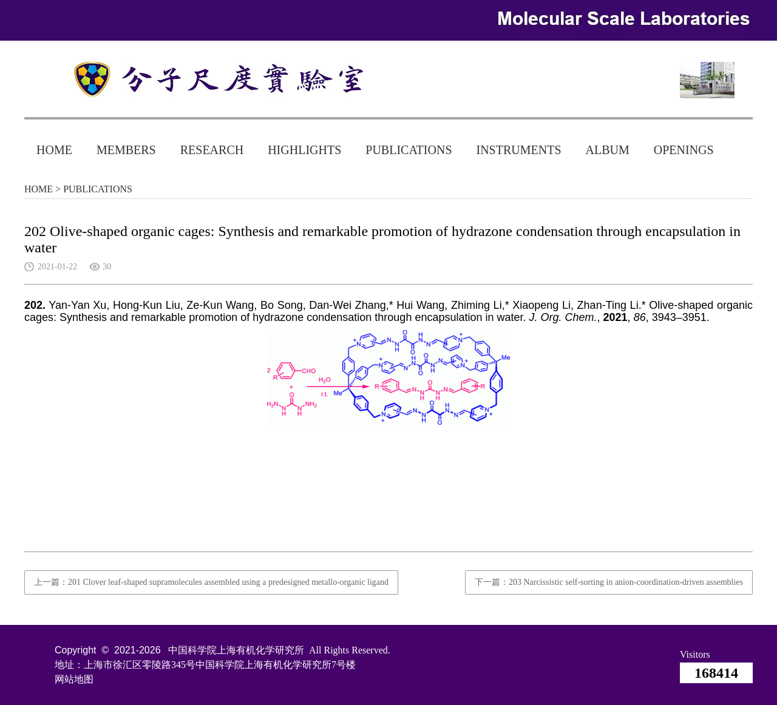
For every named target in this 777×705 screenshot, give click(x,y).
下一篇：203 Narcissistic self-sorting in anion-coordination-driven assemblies (609, 582)
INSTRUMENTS (519, 150)
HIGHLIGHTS (304, 150)
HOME (54, 150)
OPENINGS (684, 150)
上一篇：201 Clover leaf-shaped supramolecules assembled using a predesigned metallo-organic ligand (211, 582)
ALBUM (607, 150)
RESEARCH (211, 150)
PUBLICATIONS (408, 150)
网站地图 (74, 679)
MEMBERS (126, 150)
